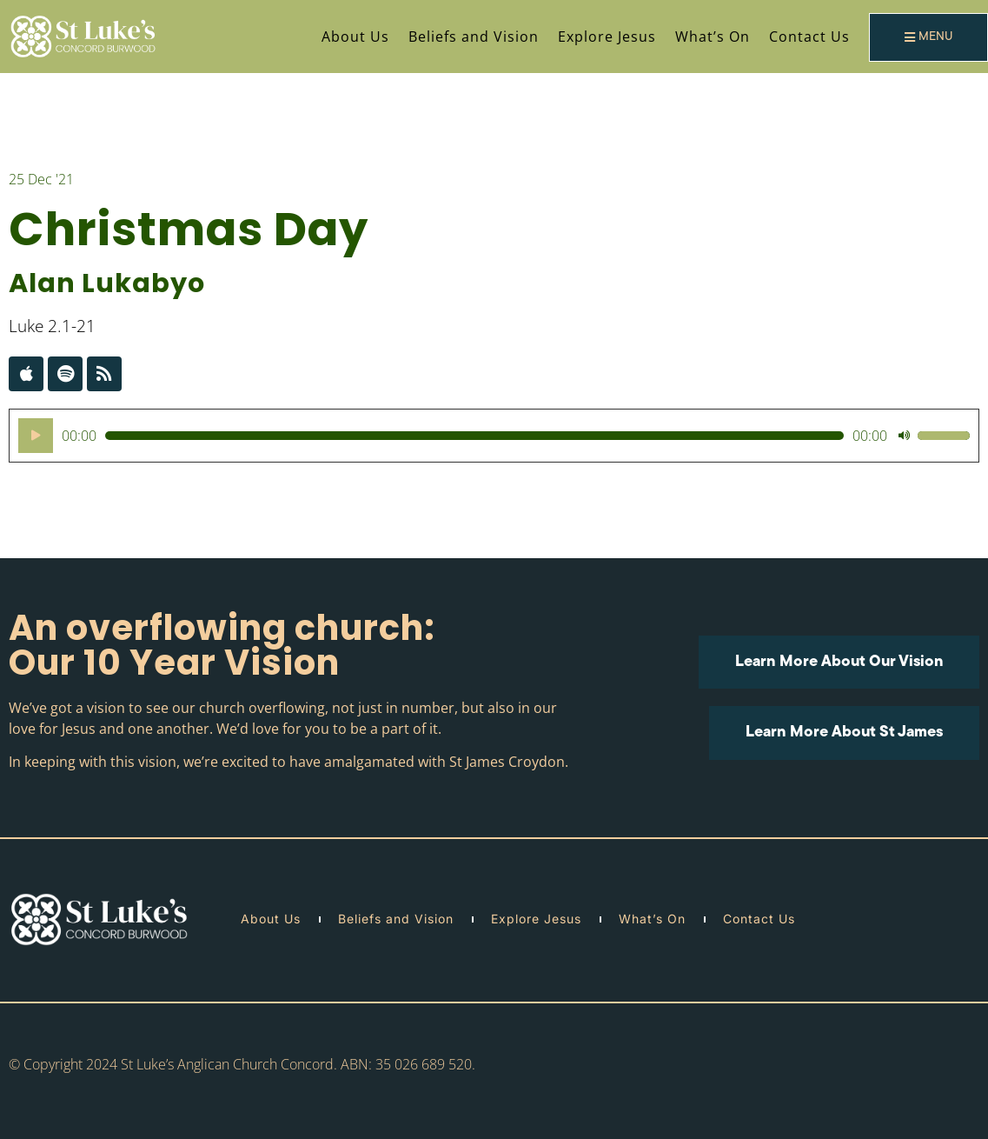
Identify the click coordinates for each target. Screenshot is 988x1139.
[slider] (474, 435)
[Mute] (904, 435)
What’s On (712, 36)
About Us (355, 36)
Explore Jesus (607, 36)
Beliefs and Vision (473, 36)
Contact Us (809, 36)
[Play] (35, 435)
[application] (494, 435)
